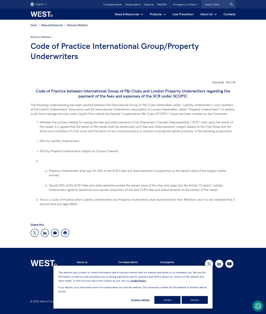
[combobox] (218, 4)
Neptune (149, 4)
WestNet (162, 4)
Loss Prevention (183, 14)
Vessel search (133, 4)
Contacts (229, 14)
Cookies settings (140, 299)
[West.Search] (231, 4)
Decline (195, 299)
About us (82, 262)
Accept (167, 299)
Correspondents (112, 4)
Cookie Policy (138, 280)
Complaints (167, 262)
